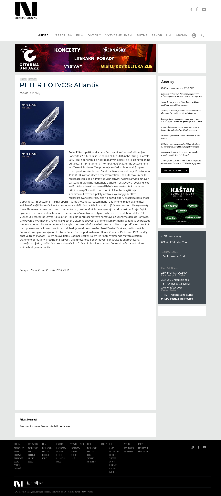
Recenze (32, 79)
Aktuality (167, 82)
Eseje (16, 462)
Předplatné (114, 452)
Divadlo (94, 35)
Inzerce (112, 458)
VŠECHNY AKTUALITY (175, 170)
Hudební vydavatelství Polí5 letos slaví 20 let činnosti (180, 137)
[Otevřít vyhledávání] (202, 35)
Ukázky (31, 458)
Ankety (17, 465)
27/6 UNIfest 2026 (172, 287)
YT (203, 9)
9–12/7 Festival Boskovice (177, 298)
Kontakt (113, 465)
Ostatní (17, 469)
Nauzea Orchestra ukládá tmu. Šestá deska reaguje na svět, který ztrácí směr (179, 153)
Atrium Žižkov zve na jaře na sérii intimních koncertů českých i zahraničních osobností (180, 128)
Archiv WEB (129, 448)
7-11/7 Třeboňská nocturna (177, 294)
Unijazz (112, 469)
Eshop (157, 35)
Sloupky (90, 458)
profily (31, 452)
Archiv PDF (128, 452)
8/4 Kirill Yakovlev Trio (174, 242)
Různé (142, 35)
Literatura (62, 35)
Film (79, 35)
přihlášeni (64, 426)
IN (189, 9)
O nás (111, 448)
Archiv (181, 35)
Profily (17, 452)
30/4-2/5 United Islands (175, 279)
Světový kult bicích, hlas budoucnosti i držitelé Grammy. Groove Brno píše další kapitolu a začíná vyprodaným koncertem (181, 112)
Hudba (42, 35)
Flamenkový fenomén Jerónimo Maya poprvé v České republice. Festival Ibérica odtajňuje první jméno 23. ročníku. (182, 95)
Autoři (112, 462)
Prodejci (113, 455)
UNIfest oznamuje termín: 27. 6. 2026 (177, 88)
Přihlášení (143, 448)
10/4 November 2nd (173, 256)
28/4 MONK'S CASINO (174, 272)
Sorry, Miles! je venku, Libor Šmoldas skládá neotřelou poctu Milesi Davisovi (180, 103)
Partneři (113, 472)
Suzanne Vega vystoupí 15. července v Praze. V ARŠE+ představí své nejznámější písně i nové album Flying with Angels (181, 120)
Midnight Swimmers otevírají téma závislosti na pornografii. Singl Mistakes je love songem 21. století (180, 145)
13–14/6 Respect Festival (175, 283)
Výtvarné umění (118, 35)
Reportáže (18, 458)
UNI (169, 35)
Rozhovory (19, 448)
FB (196, 9)
